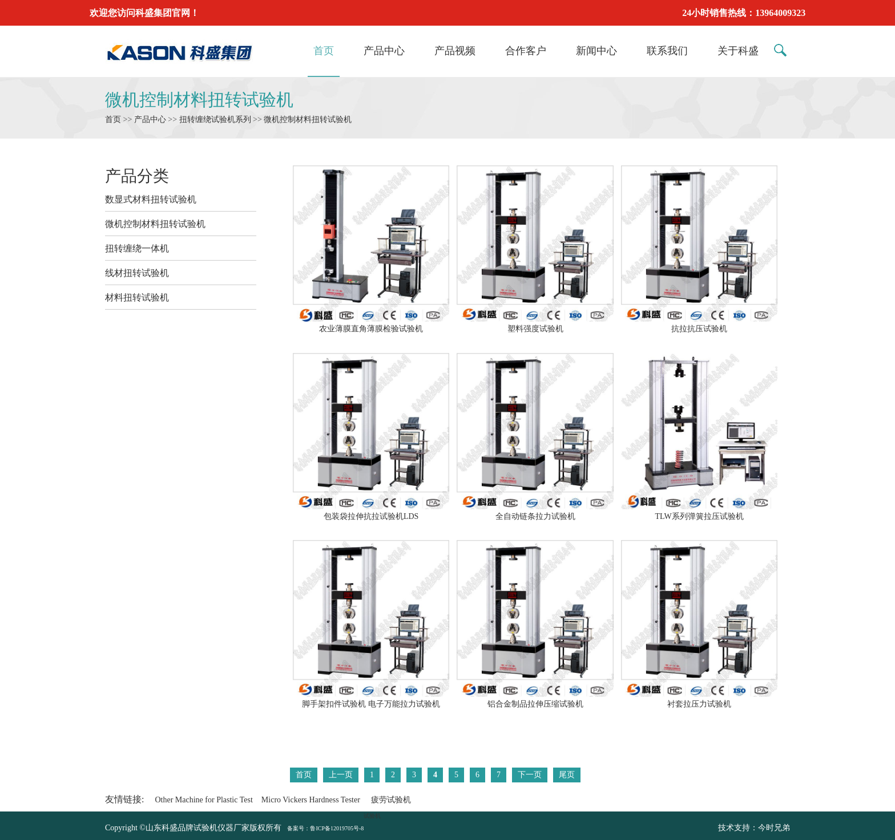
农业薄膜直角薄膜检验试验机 (371, 324)
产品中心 (384, 50)
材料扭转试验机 (137, 297)
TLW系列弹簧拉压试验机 (699, 511)
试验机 (372, 816)
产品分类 (137, 176)
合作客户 (525, 50)
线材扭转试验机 (137, 273)
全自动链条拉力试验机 (535, 511)
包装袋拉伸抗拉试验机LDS (371, 511)
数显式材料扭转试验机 (150, 199)
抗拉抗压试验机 (699, 324)
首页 (323, 50)
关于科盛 (738, 50)
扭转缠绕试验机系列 (215, 119)
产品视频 (454, 50)
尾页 (567, 774)
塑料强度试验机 (535, 324)
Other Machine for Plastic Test (203, 800)
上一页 (341, 774)
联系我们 (667, 50)
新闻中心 (596, 50)
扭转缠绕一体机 (137, 248)
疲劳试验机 (391, 800)
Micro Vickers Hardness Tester (310, 800)
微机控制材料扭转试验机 (199, 99)
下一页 (530, 774)
